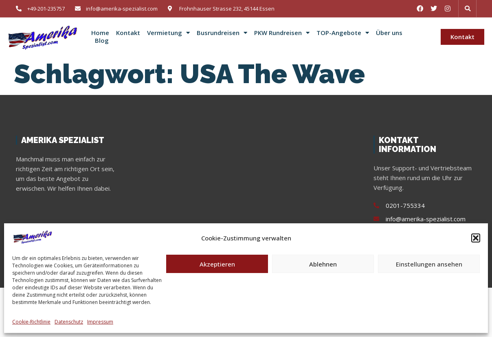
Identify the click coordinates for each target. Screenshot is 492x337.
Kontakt (128, 33)
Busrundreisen (222, 33)
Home (100, 33)
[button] (476, 238)
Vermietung (168, 33)
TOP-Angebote (342, 33)
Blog (102, 40)
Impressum (100, 321)
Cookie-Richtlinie (31, 321)
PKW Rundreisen (282, 33)
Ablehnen (323, 264)
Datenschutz (69, 321)
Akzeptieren (217, 264)
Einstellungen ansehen (429, 264)
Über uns (389, 33)
